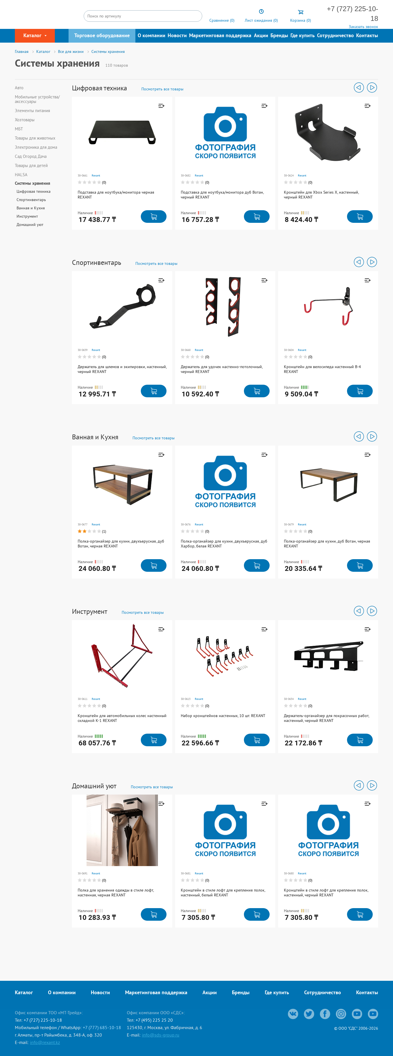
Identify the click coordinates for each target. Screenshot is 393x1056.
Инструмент (27, 216)
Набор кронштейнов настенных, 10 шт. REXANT (223, 715)
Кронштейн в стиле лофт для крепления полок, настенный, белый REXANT (223, 893)
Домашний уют (30, 224)
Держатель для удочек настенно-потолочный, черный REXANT (221, 369)
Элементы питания (32, 110)
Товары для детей (31, 165)
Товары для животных (35, 138)
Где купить (302, 36)
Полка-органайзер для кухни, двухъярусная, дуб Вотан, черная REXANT (121, 544)
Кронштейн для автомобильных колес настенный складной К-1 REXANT (122, 718)
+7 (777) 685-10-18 (102, 1027)
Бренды (279, 36)
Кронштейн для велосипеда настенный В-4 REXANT (322, 369)
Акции (261, 36)
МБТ (19, 129)
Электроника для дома (36, 147)
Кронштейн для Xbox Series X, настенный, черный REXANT (321, 195)
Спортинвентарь (31, 199)
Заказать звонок (363, 26)
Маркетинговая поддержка (220, 36)
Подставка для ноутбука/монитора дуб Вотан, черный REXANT (222, 195)
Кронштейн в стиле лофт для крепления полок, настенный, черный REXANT (326, 893)
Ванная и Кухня (31, 208)
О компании (151, 36)
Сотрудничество (335, 36)
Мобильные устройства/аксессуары (37, 99)
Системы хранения (32, 184)
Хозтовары (25, 120)
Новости (177, 36)
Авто (19, 88)
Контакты (367, 36)
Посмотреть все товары (162, 89)
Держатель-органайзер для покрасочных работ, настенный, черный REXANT (326, 718)
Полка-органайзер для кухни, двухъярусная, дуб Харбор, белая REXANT (224, 544)
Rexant (96, 175)
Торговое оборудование (102, 36)
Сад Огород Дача (31, 156)
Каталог (24, 993)
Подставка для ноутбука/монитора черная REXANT (116, 195)
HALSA (21, 174)
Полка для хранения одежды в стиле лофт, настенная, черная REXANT (116, 893)
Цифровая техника (34, 191)
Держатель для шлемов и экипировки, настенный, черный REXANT (122, 369)
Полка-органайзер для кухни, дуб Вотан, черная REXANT (327, 544)
